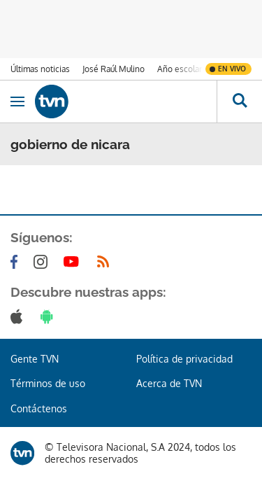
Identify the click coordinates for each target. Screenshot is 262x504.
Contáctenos (38, 408)
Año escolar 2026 (190, 69)
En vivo (232, 68)
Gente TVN (34, 359)
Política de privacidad (184, 359)
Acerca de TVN (169, 383)
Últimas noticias (40, 69)
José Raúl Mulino (113, 69)
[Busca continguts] (239, 101)
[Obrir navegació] (17, 101)
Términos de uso (47, 383)
